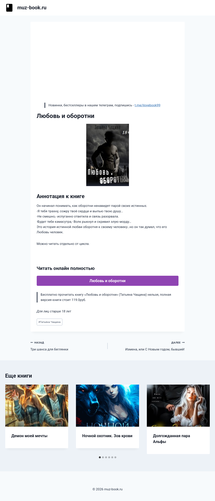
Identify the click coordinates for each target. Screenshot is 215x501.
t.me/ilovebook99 (147, 105)
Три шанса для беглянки (67, 345)
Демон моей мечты (29, 435)
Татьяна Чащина (49, 321)
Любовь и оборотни (108, 280)
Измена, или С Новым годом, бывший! (148, 345)
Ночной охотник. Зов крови (107, 435)
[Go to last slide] (12, 419)
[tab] (100, 457)
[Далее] (202, 419)
